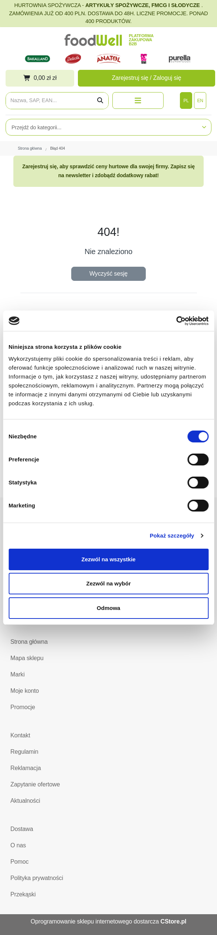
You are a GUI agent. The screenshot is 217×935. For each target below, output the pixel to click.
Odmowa (108, 608)
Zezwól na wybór (108, 583)
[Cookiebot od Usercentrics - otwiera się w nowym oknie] (176, 321)
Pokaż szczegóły (172, 535)
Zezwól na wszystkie (109, 559)
